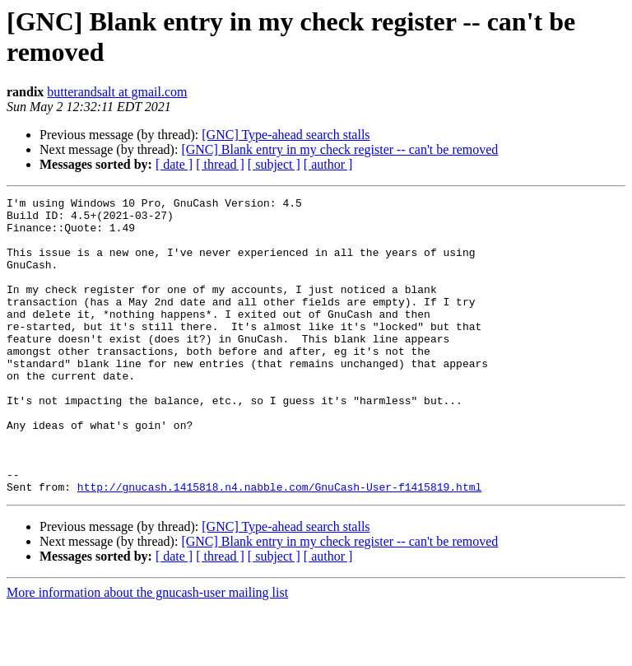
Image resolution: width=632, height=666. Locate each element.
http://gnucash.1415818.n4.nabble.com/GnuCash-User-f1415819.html (279, 545)
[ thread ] (220, 164)
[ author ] (328, 164)
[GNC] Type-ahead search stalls (285, 135)
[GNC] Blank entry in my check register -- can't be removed (339, 149)
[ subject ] (274, 164)
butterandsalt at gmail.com (117, 92)
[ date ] (174, 164)
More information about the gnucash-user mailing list (147, 652)
